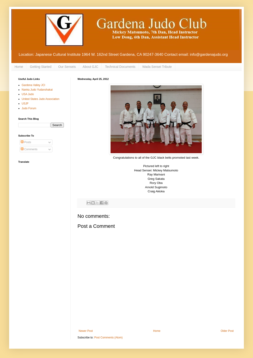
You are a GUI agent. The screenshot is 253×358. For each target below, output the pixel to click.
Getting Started (40, 67)
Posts (26, 142)
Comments (29, 149)
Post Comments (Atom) (108, 337)
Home (19, 67)
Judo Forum (29, 108)
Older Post (227, 331)
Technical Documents (120, 67)
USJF (25, 103)
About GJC (90, 67)
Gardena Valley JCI (33, 85)
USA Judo (28, 94)
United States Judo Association (40, 99)
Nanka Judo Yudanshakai (37, 89)
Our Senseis (67, 67)
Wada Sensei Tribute (157, 67)
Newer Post (86, 331)
